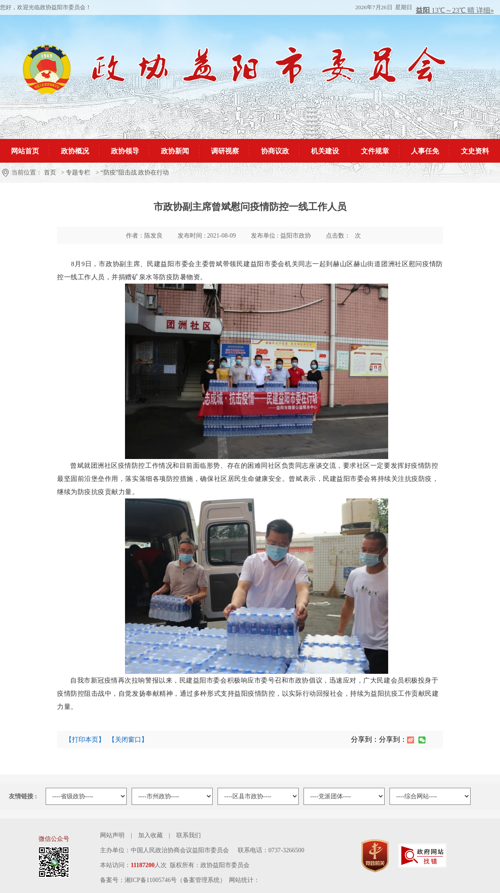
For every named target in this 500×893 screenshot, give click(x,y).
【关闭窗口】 (128, 739)
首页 (50, 172)
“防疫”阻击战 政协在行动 (134, 172)
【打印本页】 (85, 739)
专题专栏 (78, 172)
